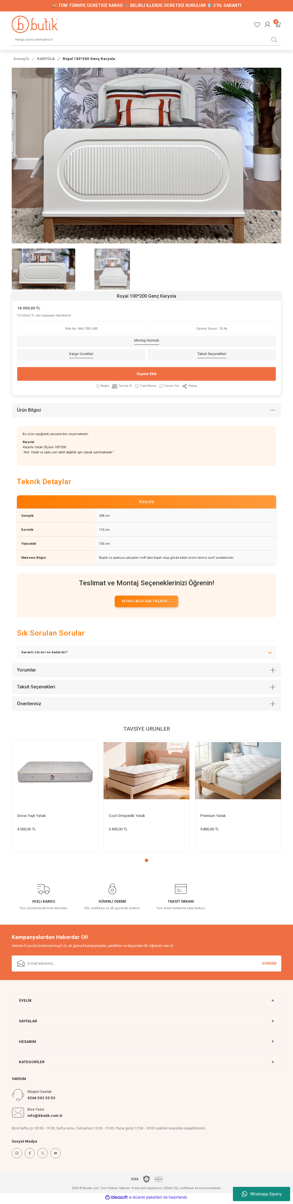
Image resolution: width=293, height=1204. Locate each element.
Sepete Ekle (146, 374)
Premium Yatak (213, 818)
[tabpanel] (55, 798)
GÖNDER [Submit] (269, 966)
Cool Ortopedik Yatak (127, 818)
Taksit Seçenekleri (211, 355)
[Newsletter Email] (146, 966)
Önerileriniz (29, 706)
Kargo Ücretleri (81, 355)
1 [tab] (146, 863)
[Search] (146, 39)
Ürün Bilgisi (29, 410)
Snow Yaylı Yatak (31, 818)
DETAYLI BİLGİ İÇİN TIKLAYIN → (146, 604)
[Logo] (35, 24)
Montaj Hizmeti (146, 341)
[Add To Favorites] (100, 386)
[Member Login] (267, 24)
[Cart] (277, 24)
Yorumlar (26, 672)
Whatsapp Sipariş (262, 1194)
